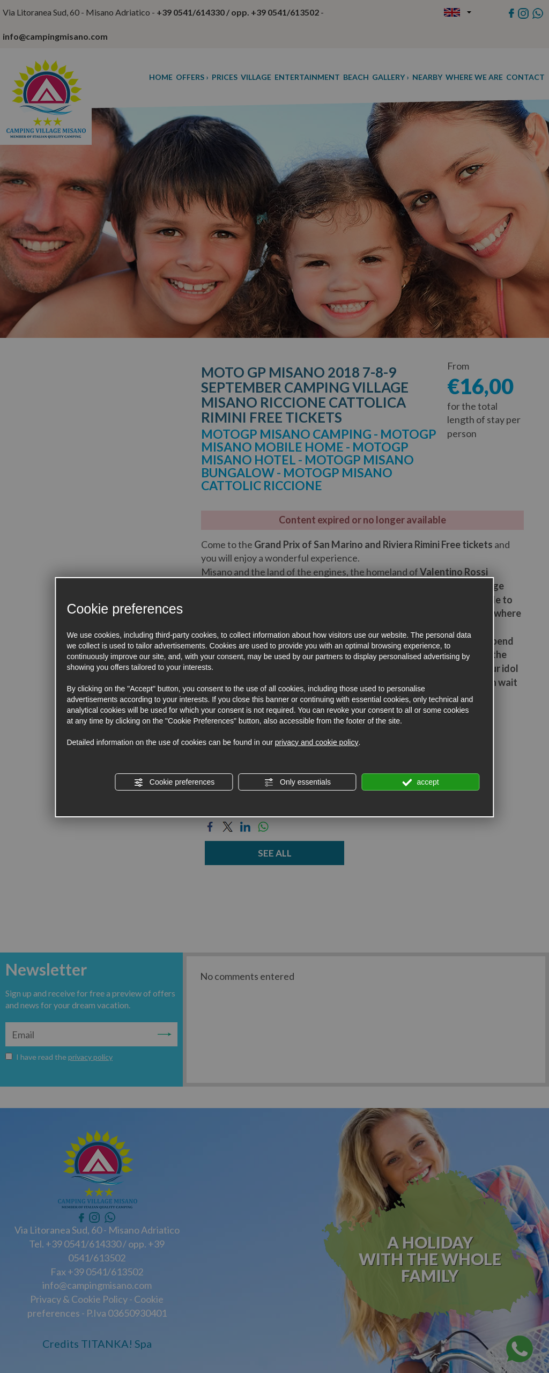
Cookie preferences (173, 782)
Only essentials (297, 782)
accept (421, 782)
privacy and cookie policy (317, 742)
